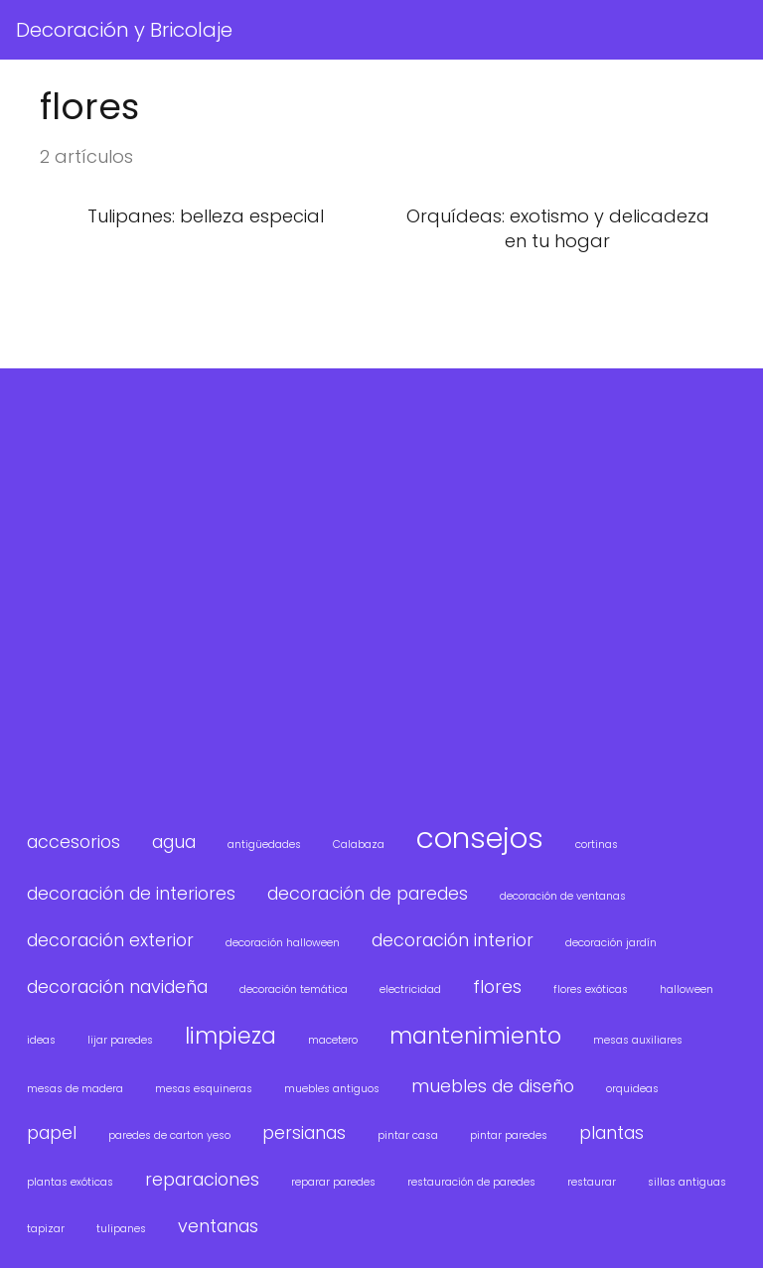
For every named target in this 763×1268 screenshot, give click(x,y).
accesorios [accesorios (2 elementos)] (73, 841)
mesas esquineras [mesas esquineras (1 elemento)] (203, 1088)
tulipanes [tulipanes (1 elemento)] (121, 1228)
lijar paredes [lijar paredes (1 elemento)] (120, 1040)
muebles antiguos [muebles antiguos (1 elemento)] (332, 1088)
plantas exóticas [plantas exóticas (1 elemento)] (70, 1182)
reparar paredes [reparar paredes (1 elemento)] (333, 1182)
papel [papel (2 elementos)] (51, 1132)
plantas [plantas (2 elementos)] (611, 1132)
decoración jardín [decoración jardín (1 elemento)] (611, 942)
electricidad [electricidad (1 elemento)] (410, 989)
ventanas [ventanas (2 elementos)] (218, 1225)
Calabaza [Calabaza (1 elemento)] (358, 844)
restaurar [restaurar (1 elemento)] (591, 1182)
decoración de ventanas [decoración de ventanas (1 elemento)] (563, 896)
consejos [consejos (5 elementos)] (479, 837)
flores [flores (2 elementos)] (497, 986)
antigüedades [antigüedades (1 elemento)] (264, 844)
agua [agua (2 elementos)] (174, 841)
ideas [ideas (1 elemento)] (41, 1040)
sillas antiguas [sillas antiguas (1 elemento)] (687, 1182)
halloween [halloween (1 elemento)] (686, 989)
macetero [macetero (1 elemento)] (333, 1040)
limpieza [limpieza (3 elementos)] (230, 1036)
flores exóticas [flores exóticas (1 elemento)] (590, 989)
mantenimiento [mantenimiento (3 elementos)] (475, 1036)
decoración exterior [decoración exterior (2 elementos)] (110, 939)
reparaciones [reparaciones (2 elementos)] (202, 1179)
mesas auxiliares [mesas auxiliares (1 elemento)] (638, 1040)
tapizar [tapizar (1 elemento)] (46, 1228)
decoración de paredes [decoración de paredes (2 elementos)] (367, 893)
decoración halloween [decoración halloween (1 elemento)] (283, 942)
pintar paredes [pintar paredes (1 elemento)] (508, 1135)
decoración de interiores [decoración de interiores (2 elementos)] (131, 893)
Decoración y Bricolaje (124, 30)
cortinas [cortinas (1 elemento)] (596, 844)
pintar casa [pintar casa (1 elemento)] (408, 1135)
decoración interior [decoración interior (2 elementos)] (453, 939)
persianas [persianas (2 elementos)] (304, 1132)
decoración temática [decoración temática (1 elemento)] (293, 989)
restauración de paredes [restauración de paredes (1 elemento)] (471, 1182)
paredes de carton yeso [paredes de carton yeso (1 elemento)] (169, 1135)
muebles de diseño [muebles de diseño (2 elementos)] (492, 1085)
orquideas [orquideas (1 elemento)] (632, 1088)
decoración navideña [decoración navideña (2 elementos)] (117, 986)
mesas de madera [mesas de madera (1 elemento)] (75, 1088)
